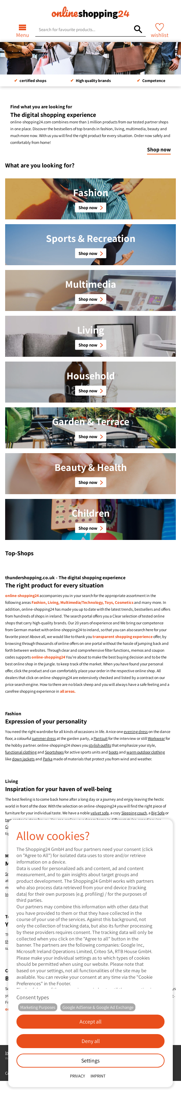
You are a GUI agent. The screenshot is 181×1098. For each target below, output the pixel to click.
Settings (90, 1060)
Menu (22, 35)
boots (113, 752)
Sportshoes (54, 752)
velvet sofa (99, 812)
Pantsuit (101, 738)
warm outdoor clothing (145, 752)
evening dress (136, 731)
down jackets (23, 758)
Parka (47, 758)
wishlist (159, 35)
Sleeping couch (134, 812)
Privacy (77, 1076)
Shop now (159, 149)
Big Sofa (158, 812)
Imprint (98, 1076)
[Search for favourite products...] (138, 29)
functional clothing (21, 752)
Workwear (156, 738)
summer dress (44, 738)
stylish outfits (100, 745)
